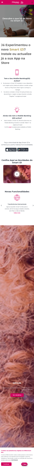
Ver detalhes (17, 395)
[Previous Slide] (1, 206)
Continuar (6, 464)
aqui (10, 127)
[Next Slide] (33, 206)
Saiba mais (17, 213)
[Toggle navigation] (2, 2)
